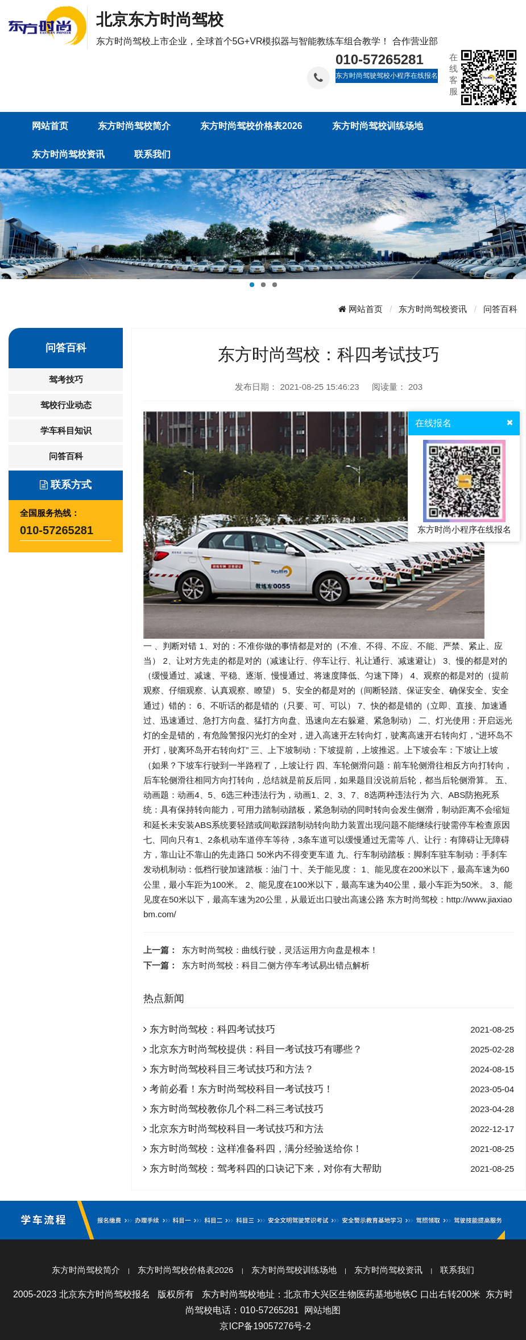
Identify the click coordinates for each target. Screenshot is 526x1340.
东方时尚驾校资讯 (433, 309)
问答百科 (500, 309)
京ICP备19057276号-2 (264, 1326)
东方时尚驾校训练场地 (294, 1270)
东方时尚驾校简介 (86, 1270)
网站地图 (322, 1310)
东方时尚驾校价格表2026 (185, 1270)
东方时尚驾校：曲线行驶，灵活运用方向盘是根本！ (280, 950)
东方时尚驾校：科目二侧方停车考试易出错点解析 (276, 965)
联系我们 (457, 1270)
